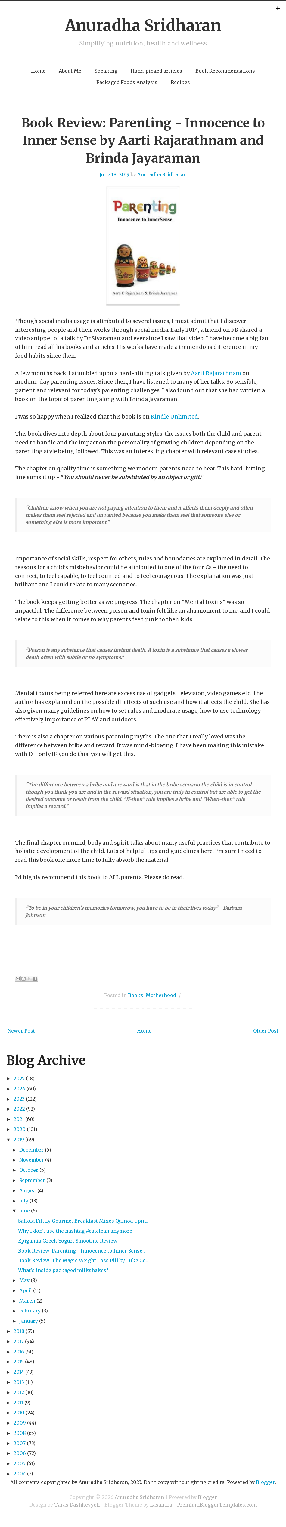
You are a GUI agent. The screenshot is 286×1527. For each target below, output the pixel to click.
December (31, 1150)
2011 (18, 1403)
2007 (20, 1443)
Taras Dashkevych (77, 1505)
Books (135, 995)
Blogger (265, 1482)
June (24, 1211)
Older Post (265, 1031)
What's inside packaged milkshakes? (63, 1270)
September (32, 1180)
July (23, 1201)
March (27, 1301)
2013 (19, 1382)
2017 (19, 1341)
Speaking (106, 71)
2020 (20, 1129)
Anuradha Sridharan (143, 25)
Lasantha (161, 1505)
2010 (19, 1412)
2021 (19, 1119)
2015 (19, 1362)
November (31, 1160)
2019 (19, 1140)
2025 (19, 1078)
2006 (20, 1453)
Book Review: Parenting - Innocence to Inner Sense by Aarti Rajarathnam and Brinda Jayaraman (143, 140)
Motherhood (161, 995)
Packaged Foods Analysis (126, 82)
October (28, 1170)
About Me (70, 71)
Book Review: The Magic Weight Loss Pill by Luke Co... (83, 1260)
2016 (19, 1352)
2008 (20, 1433)
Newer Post (21, 1031)
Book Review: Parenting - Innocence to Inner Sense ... (82, 1251)
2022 (19, 1109)
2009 (20, 1423)
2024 (19, 1089)
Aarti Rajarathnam (216, 373)
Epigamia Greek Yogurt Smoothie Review (67, 1241)
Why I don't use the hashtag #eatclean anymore (75, 1231)
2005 (20, 1463)
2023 (19, 1099)
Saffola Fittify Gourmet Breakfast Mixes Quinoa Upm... (83, 1221)
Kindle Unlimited (174, 416)
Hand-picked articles (156, 71)
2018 (19, 1331)
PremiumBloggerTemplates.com (217, 1505)
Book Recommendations (225, 71)
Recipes (180, 82)
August (27, 1190)
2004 (20, 1474)
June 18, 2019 (114, 174)
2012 (19, 1392)
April (25, 1290)
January (28, 1321)
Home (38, 71)
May (24, 1280)
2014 (19, 1372)
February (30, 1311)
